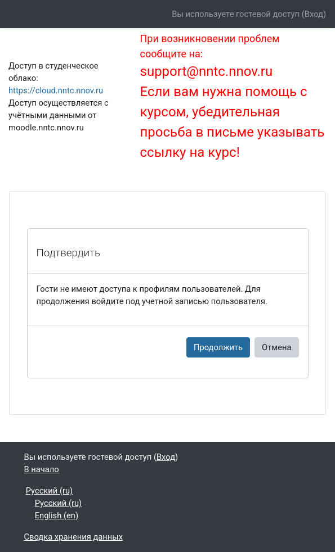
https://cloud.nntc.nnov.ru (55, 90)
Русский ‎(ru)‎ (49, 491)
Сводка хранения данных (73, 537)
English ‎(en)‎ (56, 515)
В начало (41, 469)
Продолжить (218, 347)
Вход (314, 14)
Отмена (276, 347)
